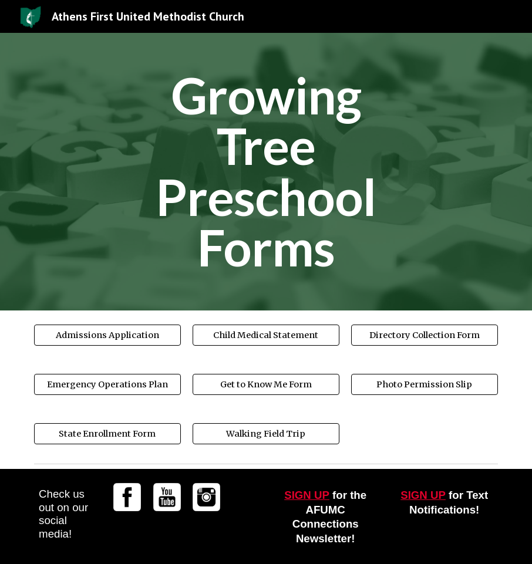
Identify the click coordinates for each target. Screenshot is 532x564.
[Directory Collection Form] (424, 335)
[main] (266, 172)
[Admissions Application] (107, 335)
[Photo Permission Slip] (424, 384)
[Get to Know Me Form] (266, 384)
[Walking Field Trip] (266, 434)
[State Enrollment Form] (107, 434)
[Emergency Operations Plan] (107, 384)
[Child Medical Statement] (266, 335)
